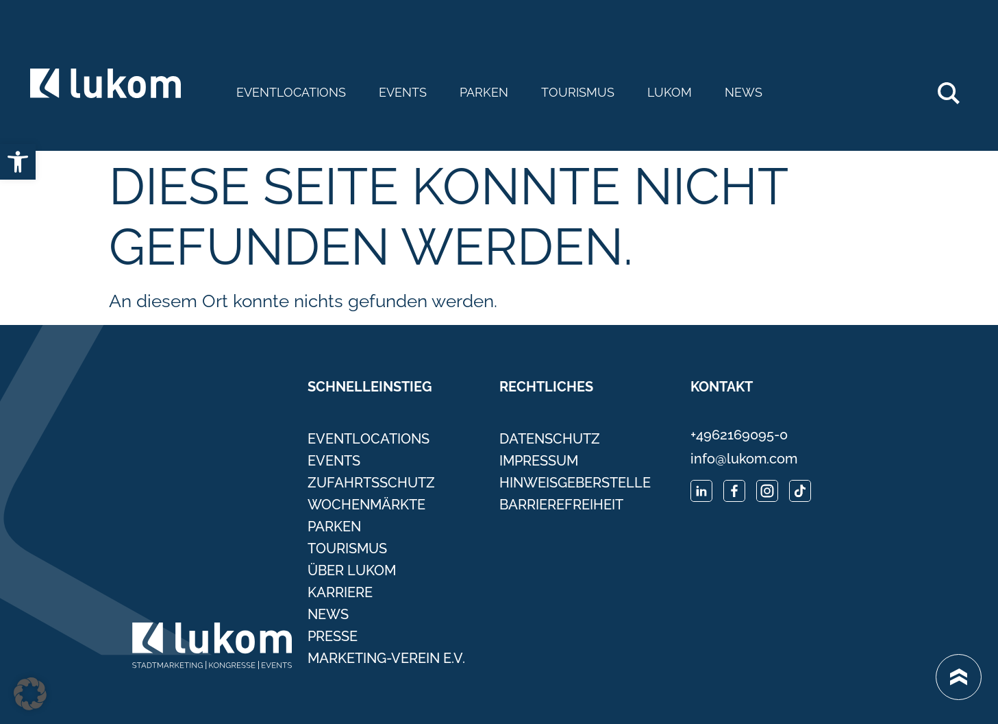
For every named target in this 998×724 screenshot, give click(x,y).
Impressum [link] (538, 460)
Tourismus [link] (577, 92)
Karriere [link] (340, 592)
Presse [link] (333, 636)
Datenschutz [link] (549, 439)
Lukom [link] (669, 92)
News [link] (743, 92)
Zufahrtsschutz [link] (371, 482)
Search (956, 87)
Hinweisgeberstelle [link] (575, 482)
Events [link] (403, 92)
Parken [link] (484, 92)
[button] (30, 694)
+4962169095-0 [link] (739, 434)
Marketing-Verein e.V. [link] (386, 658)
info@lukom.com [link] (743, 458)
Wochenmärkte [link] (366, 504)
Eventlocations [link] (291, 92)
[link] (18, 162)
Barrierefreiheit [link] (561, 504)
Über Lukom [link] (352, 570)
